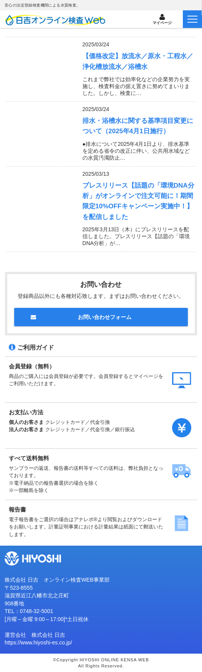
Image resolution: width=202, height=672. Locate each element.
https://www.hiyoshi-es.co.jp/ (38, 642)
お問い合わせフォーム (104, 317)
